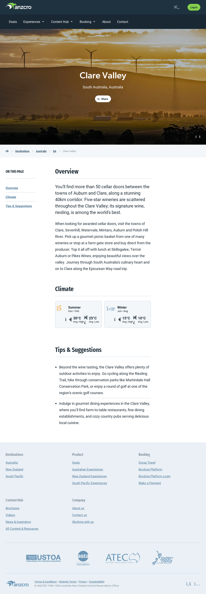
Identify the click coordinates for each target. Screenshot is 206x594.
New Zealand (14, 469)
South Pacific (14, 476)
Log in (194, 7)
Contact (122, 21)
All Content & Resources (22, 529)
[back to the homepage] (7, 151)
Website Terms (67, 581)
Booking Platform (150, 469)
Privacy (83, 581)
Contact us (79, 515)
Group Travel (147, 462)
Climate (11, 197)
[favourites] (177, 7)
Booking (85, 21)
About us (78, 508)
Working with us (83, 522)
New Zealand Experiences (89, 476)
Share (103, 99)
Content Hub (60, 21)
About (106, 21)
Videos (10, 515)
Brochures (12, 508)
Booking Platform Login (154, 476)
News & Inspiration (18, 522)
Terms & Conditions (45, 581)
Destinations (22, 151)
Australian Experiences (87, 469)
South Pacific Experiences (89, 483)
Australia (41, 151)
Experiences (31, 21)
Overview (12, 188)
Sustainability (96, 581)
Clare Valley (69, 151)
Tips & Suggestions (19, 206)
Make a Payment (150, 483)
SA (54, 151)
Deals (13, 21)
